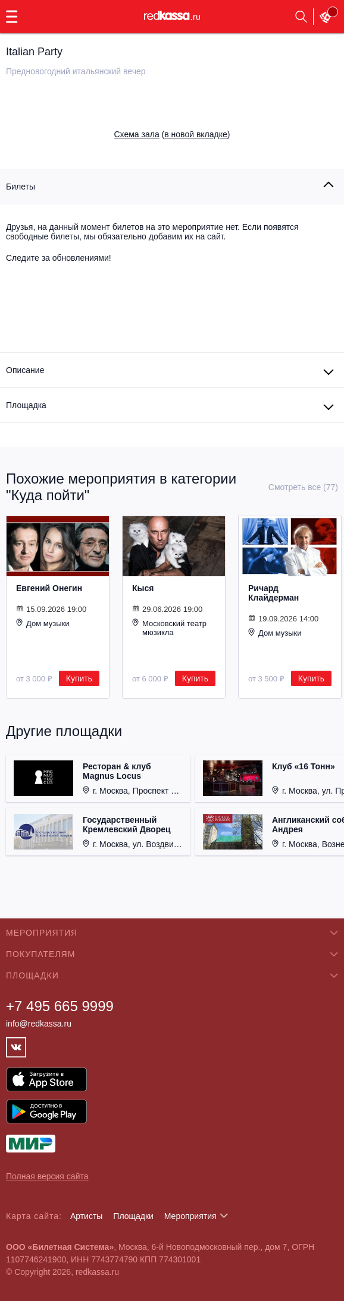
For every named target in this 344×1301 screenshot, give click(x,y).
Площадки (133, 1216)
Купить (79, 678)
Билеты (20, 186)
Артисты (86, 1216)
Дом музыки (43, 623)
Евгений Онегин (49, 588)
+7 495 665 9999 (60, 1006)
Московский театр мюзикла (169, 627)
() (172, 134)
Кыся (143, 588)
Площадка (26, 405)
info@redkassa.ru (38, 1023)
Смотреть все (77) (303, 487)
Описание (25, 370)
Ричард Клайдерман (273, 592)
